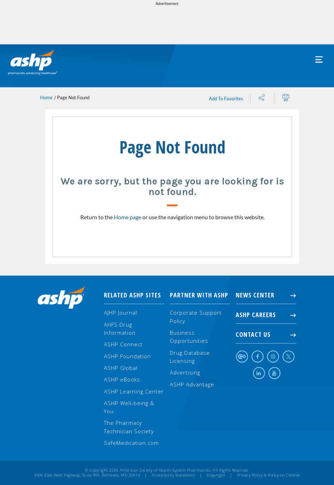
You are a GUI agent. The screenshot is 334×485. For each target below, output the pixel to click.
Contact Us (266, 334)
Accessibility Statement (173, 475)
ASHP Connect (123, 344)
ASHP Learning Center (134, 391)
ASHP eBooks (122, 379)
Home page (127, 217)
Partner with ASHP (199, 295)
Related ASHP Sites (132, 295)
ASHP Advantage (192, 384)
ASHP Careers (266, 314)
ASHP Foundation (127, 356)
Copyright (216, 475)
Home (46, 97)
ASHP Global (120, 367)
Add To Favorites (226, 98)
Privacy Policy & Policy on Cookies (268, 475)
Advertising (185, 372)
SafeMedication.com (131, 442)
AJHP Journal (120, 312)
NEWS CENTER (266, 295)
